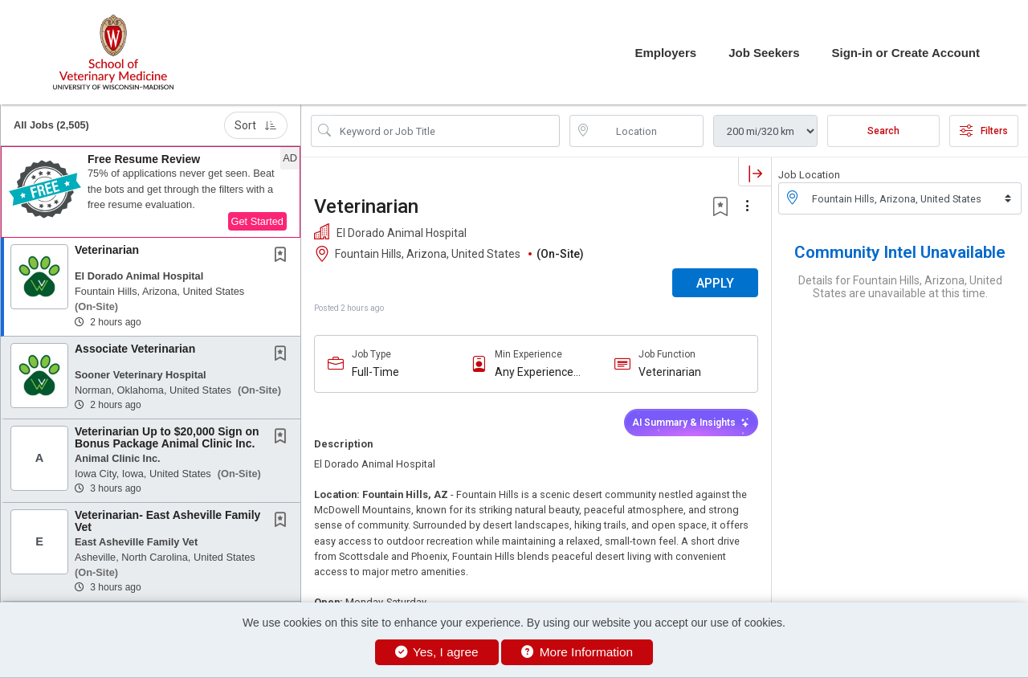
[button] (150, 192)
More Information (577, 652)
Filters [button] (984, 131)
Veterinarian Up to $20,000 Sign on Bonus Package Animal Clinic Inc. (167, 437)
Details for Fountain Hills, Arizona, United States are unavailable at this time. (900, 287)
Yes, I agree (437, 652)
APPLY (715, 283)
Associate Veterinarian (135, 348)
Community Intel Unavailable (900, 252)
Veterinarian (107, 249)
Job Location (809, 175)
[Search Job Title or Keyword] (446, 131)
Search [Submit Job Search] (883, 131)
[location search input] (648, 131)
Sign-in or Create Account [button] (906, 52)
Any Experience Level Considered (538, 372)
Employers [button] (665, 52)
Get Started (257, 221)
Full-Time (375, 372)
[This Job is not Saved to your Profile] (283, 256)
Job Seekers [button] (763, 52)
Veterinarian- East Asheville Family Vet (167, 520)
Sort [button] (256, 125)
